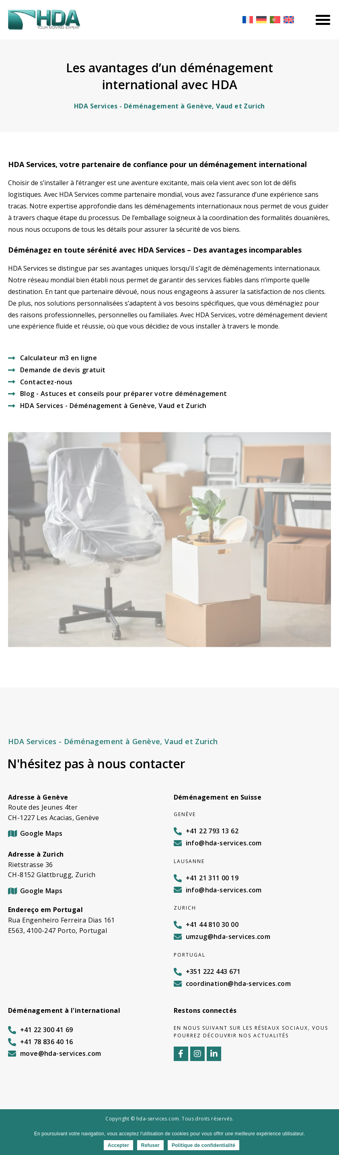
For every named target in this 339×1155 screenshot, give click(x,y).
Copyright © (120, 1118)
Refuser (150, 1145)
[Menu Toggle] (323, 20)
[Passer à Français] (248, 19)
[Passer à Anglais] (289, 19)
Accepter (118, 1145)
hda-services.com (157, 1118)
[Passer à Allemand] (261, 19)
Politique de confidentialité (203, 1145)
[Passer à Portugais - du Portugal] (275, 19)
